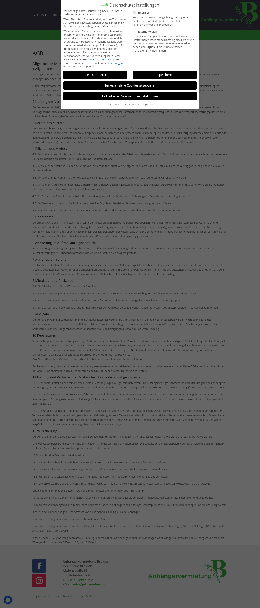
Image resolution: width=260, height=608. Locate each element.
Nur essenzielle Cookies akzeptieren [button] (130, 83)
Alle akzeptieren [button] (95, 72)
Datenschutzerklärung (101, 56)
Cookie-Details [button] (113, 102)
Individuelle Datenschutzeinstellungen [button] (130, 93)
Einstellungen (115, 60)
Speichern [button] (164, 72)
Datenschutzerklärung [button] (131, 102)
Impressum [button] (148, 102)
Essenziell (143, 10)
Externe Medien (146, 29)
